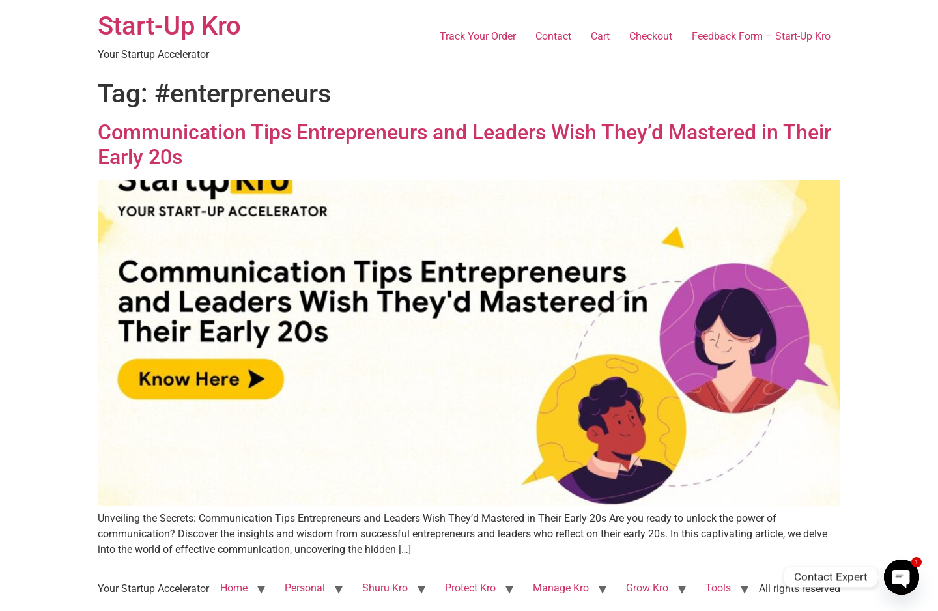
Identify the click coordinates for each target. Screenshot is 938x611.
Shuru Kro (385, 588)
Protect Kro (470, 588)
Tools (718, 588)
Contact (553, 36)
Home (234, 588)
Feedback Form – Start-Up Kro (761, 36)
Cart (600, 36)
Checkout (650, 36)
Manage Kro (561, 588)
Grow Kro (647, 588)
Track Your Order (478, 36)
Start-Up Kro (169, 25)
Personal (305, 588)
